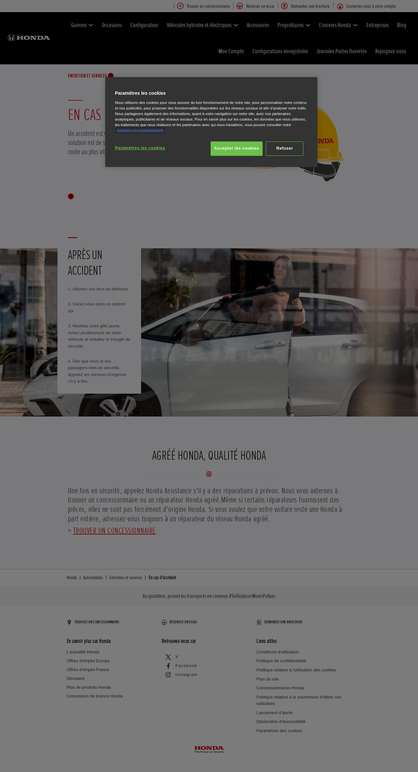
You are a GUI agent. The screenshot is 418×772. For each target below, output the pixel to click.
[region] (211, 122)
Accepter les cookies (236, 148)
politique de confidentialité (140, 130)
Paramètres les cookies (140, 148)
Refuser (284, 148)
